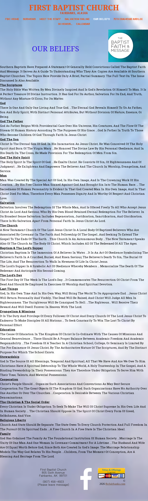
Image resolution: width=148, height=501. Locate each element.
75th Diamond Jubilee (128, 19)
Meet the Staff (50, 19)
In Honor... (65, 23)
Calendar (83, 23)
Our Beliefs (101, 19)
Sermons (29, 19)
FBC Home (12, 19)
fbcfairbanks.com (115, 484)
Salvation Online (77, 19)
